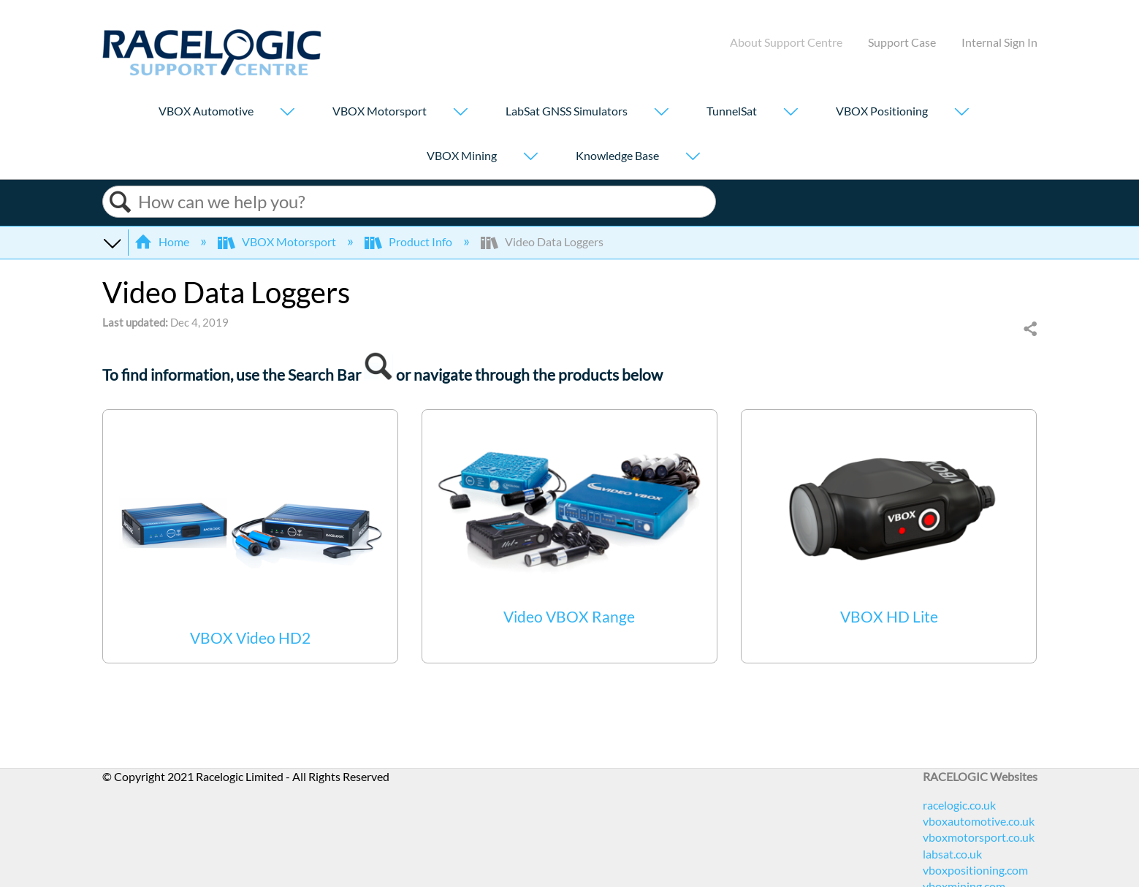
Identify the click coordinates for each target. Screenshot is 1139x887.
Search (120, 202)
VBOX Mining (462, 155)
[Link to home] (211, 71)
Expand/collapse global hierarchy (111, 241)
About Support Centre (786, 42)
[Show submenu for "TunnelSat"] (790, 112)
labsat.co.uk (952, 854)
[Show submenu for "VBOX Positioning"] (961, 112)
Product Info (409, 241)
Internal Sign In (999, 42)
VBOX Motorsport (379, 111)
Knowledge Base (617, 155)
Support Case (902, 42)
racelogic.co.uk (959, 805)
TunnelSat (731, 111)
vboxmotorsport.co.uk (979, 837)
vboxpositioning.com (975, 870)
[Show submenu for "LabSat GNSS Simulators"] (661, 112)
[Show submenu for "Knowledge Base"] (692, 157)
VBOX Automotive (206, 111)
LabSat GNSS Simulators (567, 111)
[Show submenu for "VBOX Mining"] (530, 157)
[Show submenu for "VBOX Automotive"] (287, 112)
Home (162, 241)
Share (1029, 329)
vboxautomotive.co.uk (979, 821)
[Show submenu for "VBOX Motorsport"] (460, 112)
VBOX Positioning (882, 111)
